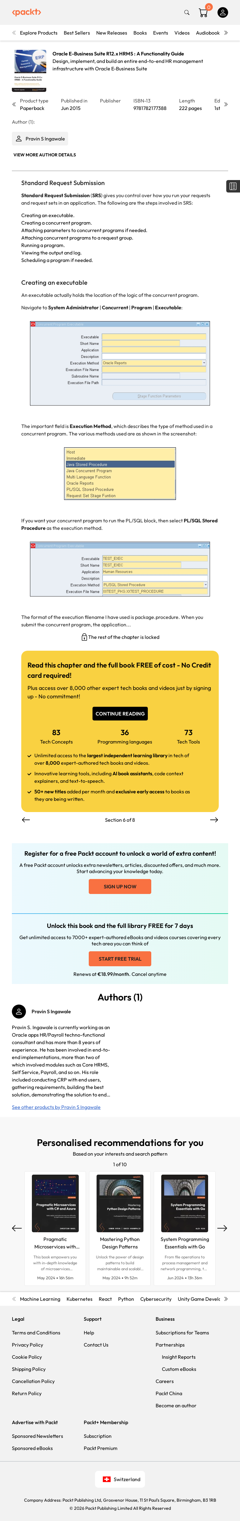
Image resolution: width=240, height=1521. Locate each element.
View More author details (44, 155)
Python (126, 1299)
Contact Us (96, 1345)
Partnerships (170, 1345)
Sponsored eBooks (32, 1448)
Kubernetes (79, 1299)
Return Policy (27, 1393)
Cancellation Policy (33, 1381)
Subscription (98, 1436)
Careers (165, 1381)
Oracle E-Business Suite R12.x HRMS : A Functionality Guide (118, 53)
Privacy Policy (27, 1345)
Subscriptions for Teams (182, 1332)
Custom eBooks (179, 1369)
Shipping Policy (29, 1369)
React (105, 1299)
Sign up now (120, 886)
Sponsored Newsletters (37, 1436)
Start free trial (120, 959)
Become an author (176, 1405)
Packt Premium (101, 1448)
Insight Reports (179, 1357)
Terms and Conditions (36, 1332)
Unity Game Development (207, 1299)
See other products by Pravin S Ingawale (56, 1107)
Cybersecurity (156, 1299)
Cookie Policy (27, 1357)
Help (89, 1332)
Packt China (169, 1393)
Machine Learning (40, 1299)
